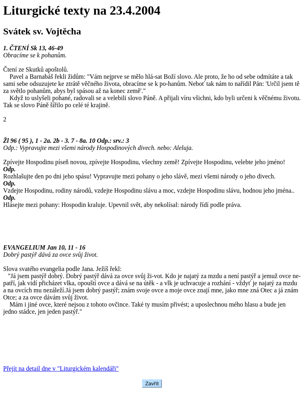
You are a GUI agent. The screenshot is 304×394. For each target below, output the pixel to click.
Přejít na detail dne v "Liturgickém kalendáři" (61, 368)
